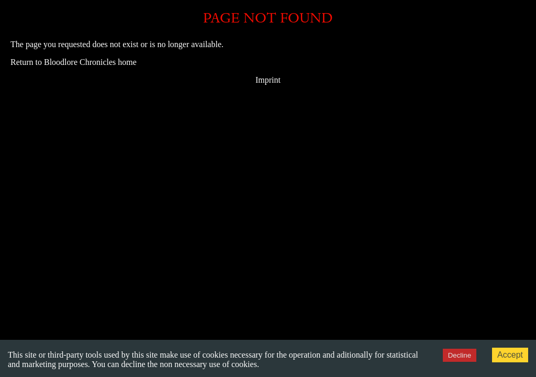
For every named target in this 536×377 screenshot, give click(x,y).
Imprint (268, 79)
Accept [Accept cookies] (510, 354)
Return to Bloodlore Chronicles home (73, 62)
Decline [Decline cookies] (459, 355)
